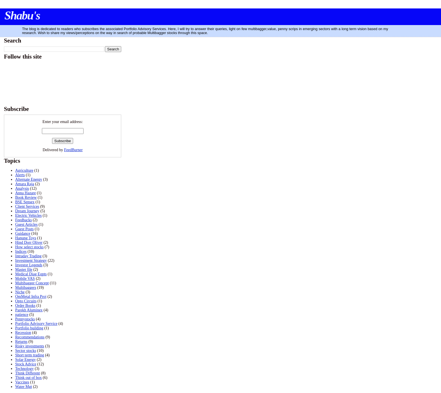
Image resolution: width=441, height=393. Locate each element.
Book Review (26, 197)
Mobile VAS (25, 278)
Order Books (25, 305)
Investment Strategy (31, 260)
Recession (23, 333)
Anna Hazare (25, 193)
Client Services (27, 206)
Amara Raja (24, 184)
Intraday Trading (28, 256)
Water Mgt (23, 387)
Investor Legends (28, 265)
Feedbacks (23, 220)
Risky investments (29, 346)
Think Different (27, 373)
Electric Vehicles (28, 215)
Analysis (22, 188)
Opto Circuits (26, 301)
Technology (24, 369)
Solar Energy (25, 360)
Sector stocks (25, 351)
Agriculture (24, 170)
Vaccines (22, 382)
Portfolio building (29, 328)
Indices (20, 251)
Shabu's (22, 15)
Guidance (22, 233)
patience (21, 314)
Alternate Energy (28, 179)
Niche (19, 292)
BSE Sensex (25, 202)
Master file (23, 269)
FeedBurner (73, 150)
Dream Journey (27, 211)
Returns (21, 342)
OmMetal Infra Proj (30, 296)
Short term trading (29, 355)
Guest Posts (24, 229)
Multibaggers (25, 287)
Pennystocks (25, 319)
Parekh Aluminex (29, 310)
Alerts (20, 175)
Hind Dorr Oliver (28, 242)
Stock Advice (25, 364)
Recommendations (29, 337)
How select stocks (29, 247)
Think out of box (28, 378)
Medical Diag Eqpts (31, 274)
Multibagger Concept (32, 283)
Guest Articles (26, 224)
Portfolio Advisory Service (36, 323)
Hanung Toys (25, 238)
